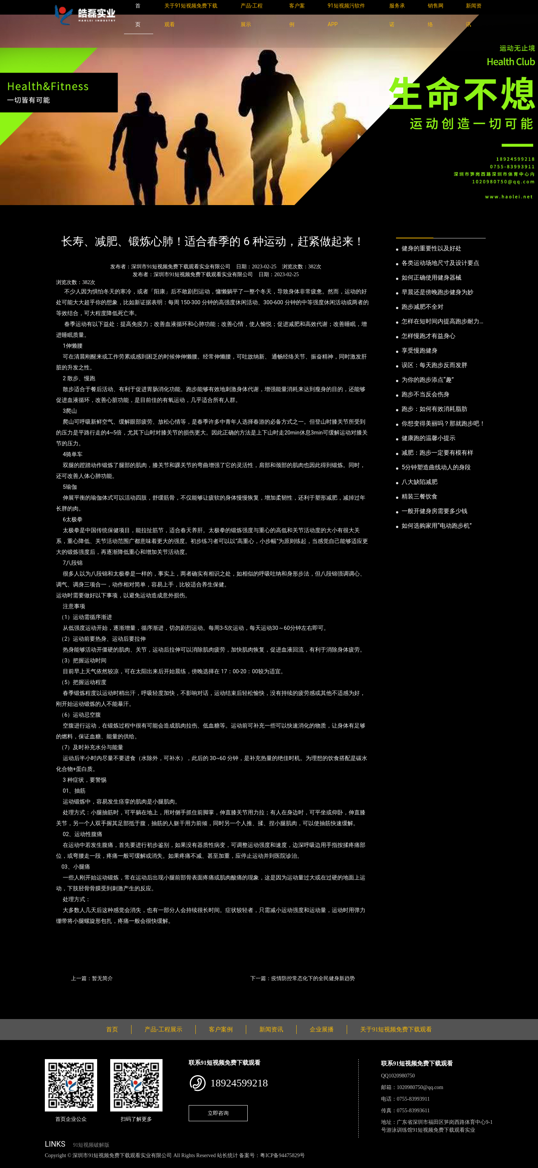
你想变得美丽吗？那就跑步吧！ (443, 423)
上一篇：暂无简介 (92, 978)
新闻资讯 (83, 221)
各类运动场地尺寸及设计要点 (440, 262)
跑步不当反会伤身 (425, 394)
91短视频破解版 (91, 1145)
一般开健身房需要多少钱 (434, 511)
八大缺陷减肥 (419, 481)
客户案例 (221, 1029)
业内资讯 (114, 221)
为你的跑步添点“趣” (428, 379)
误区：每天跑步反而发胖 (434, 365)
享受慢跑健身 (419, 350)
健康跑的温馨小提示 (428, 438)
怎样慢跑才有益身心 (428, 335)
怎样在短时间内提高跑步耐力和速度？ (443, 322)
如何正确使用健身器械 (431, 277)
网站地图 (11, 1164)
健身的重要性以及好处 (431, 248)
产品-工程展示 (163, 1029)
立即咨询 (218, 1113)
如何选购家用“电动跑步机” (436, 525)
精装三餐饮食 (419, 496)
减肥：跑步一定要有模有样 (437, 452)
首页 (58, 221)
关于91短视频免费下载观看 (396, 1029)
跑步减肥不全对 (422, 306)
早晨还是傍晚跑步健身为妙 (437, 292)
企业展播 (322, 1029)
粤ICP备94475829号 (282, 1155)
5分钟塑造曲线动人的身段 (436, 467)
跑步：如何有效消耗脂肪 (434, 408)
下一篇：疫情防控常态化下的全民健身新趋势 (302, 978)
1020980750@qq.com (420, 1087)
